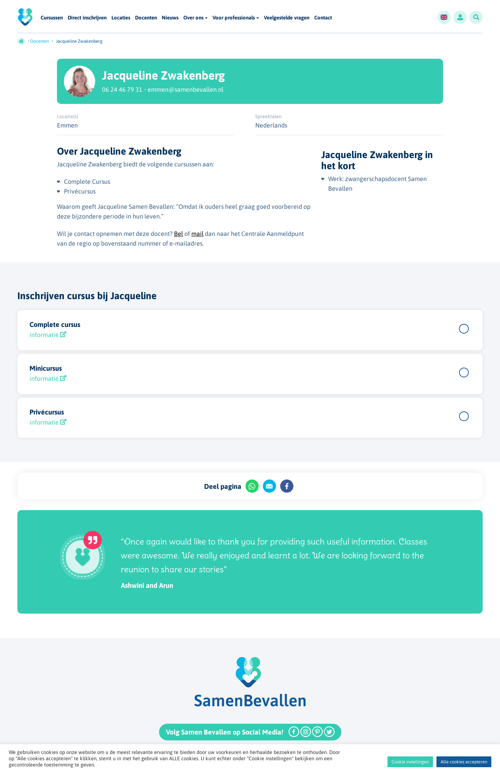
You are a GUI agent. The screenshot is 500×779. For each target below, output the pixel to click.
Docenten (146, 17)
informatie (48, 334)
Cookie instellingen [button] (410, 761)
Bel (178, 233)
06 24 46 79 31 (122, 89)
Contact (323, 17)
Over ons (193, 17)
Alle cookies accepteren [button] (464, 761)
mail (197, 233)
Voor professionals (233, 17)
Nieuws (170, 17)
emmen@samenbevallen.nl (185, 89)
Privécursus (47, 412)
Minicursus (46, 368)
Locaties (120, 17)
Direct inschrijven (87, 17)
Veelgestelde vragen (286, 17)
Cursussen (52, 17)
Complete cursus (55, 324)
